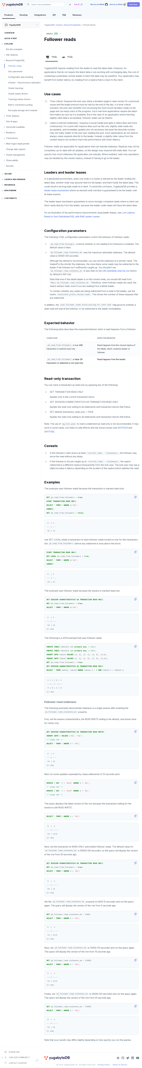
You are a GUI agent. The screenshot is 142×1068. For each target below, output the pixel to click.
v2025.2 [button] (54, 33)
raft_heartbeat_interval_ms (115, 271)
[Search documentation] (45, 4)
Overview (9, 33)
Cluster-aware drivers (18, 93)
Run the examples (14, 49)
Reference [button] (9, 185)
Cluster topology (15, 88)
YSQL (51, 57)
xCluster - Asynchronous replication (24, 82)
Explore (8, 44)
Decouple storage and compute (22, 110)
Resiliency (10, 132)
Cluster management (15, 155)
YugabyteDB (49, 25)
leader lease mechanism (56, 190)
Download (12, 1052)
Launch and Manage (15, 179)
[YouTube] (137, 1058)
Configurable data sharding (20, 77)
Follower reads (15, 66)
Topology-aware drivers (19, 99)
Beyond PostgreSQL (15, 60)
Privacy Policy (104, 1065)
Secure (8, 174)
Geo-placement (15, 71)
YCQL (67, 57)
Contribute (10, 198)
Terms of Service (119, 1065)
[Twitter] (127, 1058)
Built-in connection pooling (20, 105)
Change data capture (15, 149)
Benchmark (10, 190)
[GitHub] (123, 1058)
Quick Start (10, 38)
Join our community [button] (17, 1057)
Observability (12, 160)
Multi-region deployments (17, 143)
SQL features (12, 55)
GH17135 (49, 431)
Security (10, 166)
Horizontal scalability (15, 127)
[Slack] (118, 1058)
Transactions (12, 138)
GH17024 (123, 427)
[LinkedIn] (132, 1058)
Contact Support (15, 1063)
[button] (133, 4)
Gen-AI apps (11, 121)
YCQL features (12, 116)
